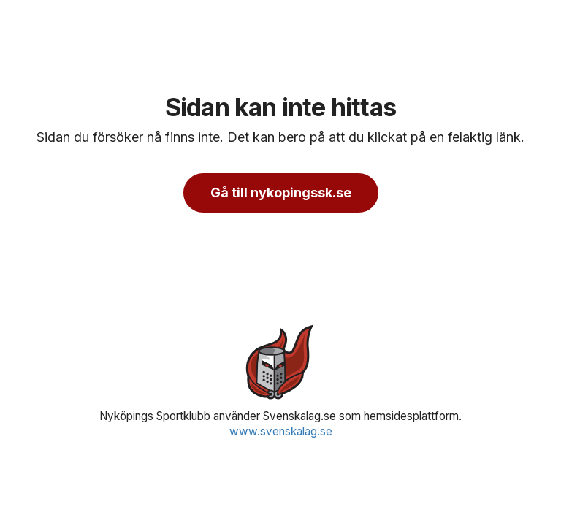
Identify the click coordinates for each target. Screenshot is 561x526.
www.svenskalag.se (280, 431)
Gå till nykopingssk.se (280, 192)
